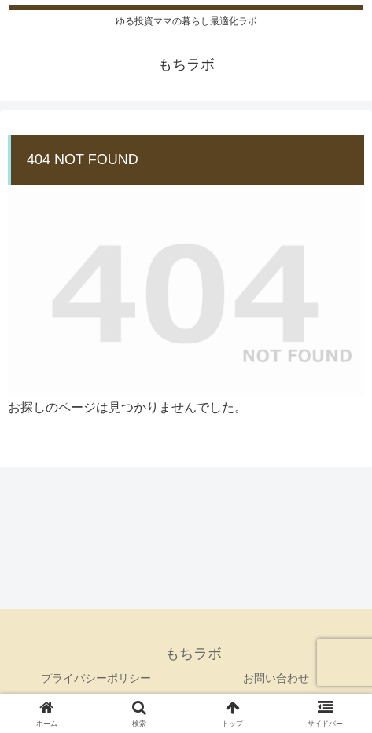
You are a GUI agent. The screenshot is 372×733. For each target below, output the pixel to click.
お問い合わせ (276, 678)
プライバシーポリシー (96, 678)
